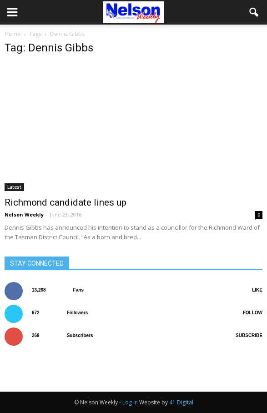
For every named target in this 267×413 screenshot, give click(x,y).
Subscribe (249, 335)
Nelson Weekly (24, 214)
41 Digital (181, 402)
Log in (130, 402)
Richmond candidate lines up (65, 202)
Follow (252, 312)
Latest (14, 187)
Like (257, 289)
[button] (254, 12)
